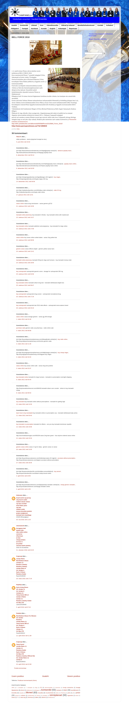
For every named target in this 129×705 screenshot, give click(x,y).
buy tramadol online (22, 226)
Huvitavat (34, 28)
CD (41, 687)
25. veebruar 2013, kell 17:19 (25, 296)
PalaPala (19, 584)
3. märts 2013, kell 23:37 (23, 368)
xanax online (20, 203)
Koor (41, 25)
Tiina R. (18, 136)
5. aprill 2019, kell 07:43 (23, 607)
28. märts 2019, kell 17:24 (24, 578)
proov (78, 693)
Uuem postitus (18, 676)
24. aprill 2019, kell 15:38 (23, 664)
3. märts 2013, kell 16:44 (23, 357)
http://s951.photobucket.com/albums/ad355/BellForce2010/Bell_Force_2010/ (37, 123)
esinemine (57, 687)
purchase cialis (20, 328)
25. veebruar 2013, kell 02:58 (25, 274)
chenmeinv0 (20, 525)
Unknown (19, 495)
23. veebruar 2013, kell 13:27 (25, 217)
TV (18, 697)
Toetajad (25, 28)
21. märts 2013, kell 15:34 (24, 438)
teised (76, 695)
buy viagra (57, 177)
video (36, 697)
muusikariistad (50, 693)
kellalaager (36, 690)
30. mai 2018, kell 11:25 (23, 519)
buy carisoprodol (21, 271)
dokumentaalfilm (49, 687)
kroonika (14, 693)
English (52, 28)
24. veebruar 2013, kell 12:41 (25, 251)
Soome (38, 695)
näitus (57, 692)
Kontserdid (24, 25)
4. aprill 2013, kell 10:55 (23, 476)
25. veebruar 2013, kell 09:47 (25, 285)
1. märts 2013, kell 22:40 (23, 319)
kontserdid (46, 690)
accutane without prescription (66, 458)
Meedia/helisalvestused (86, 25)
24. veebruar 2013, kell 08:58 (25, 240)
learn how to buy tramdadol (24, 413)
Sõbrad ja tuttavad (67, 25)
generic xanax (20, 249)
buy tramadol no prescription (24, 424)
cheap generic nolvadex (67, 484)
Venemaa (30, 697)
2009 (13, 687)
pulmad (17, 695)
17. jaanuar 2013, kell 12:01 (24, 195)
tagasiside (70, 695)
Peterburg (63, 692)
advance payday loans (64, 150)
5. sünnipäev (20, 687)
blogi (36, 687)
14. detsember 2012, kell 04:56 (25, 181)
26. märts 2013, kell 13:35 (24, 449)
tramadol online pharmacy (24, 215)
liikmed (29, 692)
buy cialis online (62, 339)
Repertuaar (73, 28)
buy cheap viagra (63, 352)
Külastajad (62, 28)
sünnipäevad (56, 695)
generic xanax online (22, 447)
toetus (13, 697)
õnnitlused (50, 697)
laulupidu (21, 692)
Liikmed (34, 25)
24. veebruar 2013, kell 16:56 (25, 262)
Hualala (18, 613)
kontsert (58, 690)
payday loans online (70, 164)
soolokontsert (31, 695)
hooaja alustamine (68, 687)
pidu (69, 693)
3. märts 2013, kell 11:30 (23, 344)
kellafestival (29, 690)
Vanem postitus (73, 676)
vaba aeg (22, 697)
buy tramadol (20, 401)
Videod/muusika (52, 25)
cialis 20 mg (57, 190)
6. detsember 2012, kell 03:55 (25, 168)
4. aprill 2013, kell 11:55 (23, 489)
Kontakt (100, 25)
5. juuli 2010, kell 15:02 (23, 142)
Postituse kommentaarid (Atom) (27, 680)
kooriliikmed (74, 690)
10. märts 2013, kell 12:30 (24, 404)
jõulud (22, 690)
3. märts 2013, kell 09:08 (23, 330)
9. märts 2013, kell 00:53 (23, 393)
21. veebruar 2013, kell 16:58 (25, 206)
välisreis (43, 697)
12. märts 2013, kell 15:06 (24, 427)
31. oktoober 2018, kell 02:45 (25, 550)
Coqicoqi (19, 556)
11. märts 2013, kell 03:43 (24, 415)
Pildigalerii (15, 28)
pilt (73, 692)
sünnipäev (44, 695)
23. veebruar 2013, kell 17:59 (25, 228)
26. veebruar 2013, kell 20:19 (25, 308)
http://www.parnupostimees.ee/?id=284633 (29, 126)
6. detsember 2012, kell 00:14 (25, 155)
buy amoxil (57, 471)
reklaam (23, 695)
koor (65, 690)
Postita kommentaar (20, 668)
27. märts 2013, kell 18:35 (24, 462)
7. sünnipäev (29, 687)
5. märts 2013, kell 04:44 (23, 379)
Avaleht (14, 25)
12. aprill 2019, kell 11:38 (23, 635)
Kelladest (109, 25)
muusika (40, 693)
